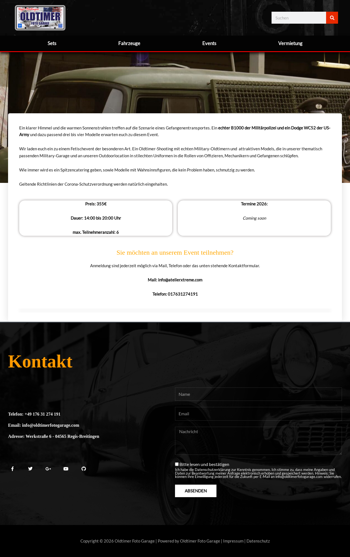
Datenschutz (258, 540)
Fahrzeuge (129, 43)
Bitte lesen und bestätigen (258, 470)
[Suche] (332, 18)
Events (209, 43)
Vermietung (290, 43)
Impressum (233, 540)
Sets (52, 43)
